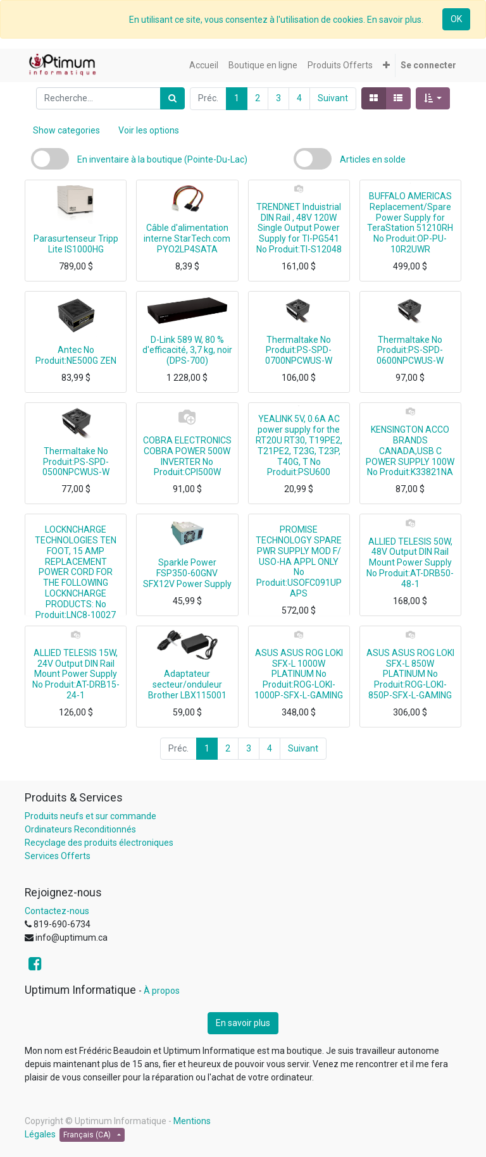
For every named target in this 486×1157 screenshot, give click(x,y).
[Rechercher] (172, 98)
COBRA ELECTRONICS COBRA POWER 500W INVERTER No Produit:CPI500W (187, 456)
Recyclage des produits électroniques (99, 843)
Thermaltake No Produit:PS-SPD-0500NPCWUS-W (75, 462)
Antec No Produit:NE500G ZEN (75, 355)
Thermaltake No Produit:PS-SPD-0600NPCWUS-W (410, 350)
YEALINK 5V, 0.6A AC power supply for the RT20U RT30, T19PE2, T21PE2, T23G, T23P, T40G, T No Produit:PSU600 (299, 445)
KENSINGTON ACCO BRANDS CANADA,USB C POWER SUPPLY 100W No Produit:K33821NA (410, 450)
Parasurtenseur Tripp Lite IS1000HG (76, 243)
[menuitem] (203, 65)
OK (456, 19)
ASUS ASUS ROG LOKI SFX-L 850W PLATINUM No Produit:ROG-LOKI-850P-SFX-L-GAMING (410, 674)
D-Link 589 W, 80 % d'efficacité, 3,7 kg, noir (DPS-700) (187, 350)
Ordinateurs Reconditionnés (80, 829)
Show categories (66, 130)
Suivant (333, 98)
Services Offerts (57, 856)
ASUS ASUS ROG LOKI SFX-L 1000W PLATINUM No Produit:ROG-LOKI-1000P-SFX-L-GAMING (298, 674)
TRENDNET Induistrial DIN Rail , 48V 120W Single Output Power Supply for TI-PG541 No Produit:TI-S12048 (299, 228)
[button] (386, 65)
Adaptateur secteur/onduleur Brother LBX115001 (187, 684)
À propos (162, 991)
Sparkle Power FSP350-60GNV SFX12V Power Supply (187, 573)
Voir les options (148, 130)
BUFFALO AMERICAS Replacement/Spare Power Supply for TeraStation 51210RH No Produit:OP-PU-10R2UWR (410, 222)
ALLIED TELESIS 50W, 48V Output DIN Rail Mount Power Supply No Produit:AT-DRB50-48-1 (410, 562)
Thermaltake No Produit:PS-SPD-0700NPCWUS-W (298, 350)
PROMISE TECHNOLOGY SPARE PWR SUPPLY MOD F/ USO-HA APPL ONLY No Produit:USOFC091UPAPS (299, 561)
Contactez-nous (57, 911)
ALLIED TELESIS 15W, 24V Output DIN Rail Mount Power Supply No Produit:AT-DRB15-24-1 (76, 674)
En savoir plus (243, 1023)
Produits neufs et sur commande (90, 816)
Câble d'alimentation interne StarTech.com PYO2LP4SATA (187, 238)
